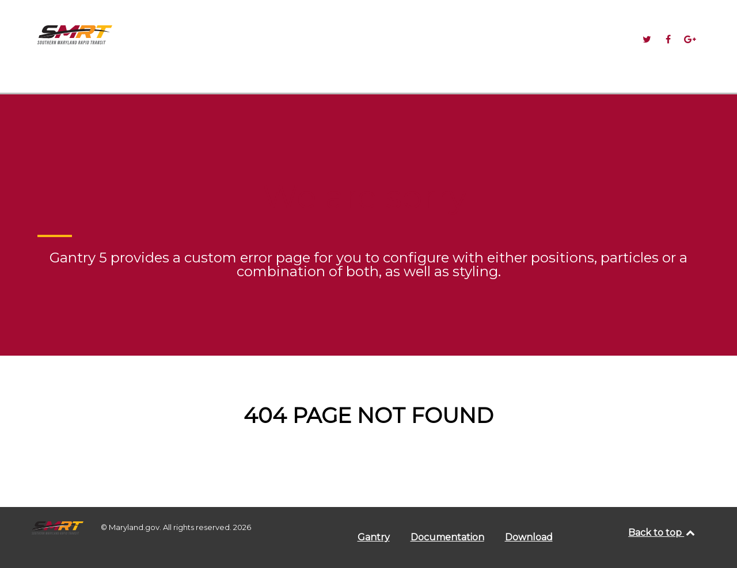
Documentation (447, 537)
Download (529, 537)
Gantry (374, 537)
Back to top (662, 532)
